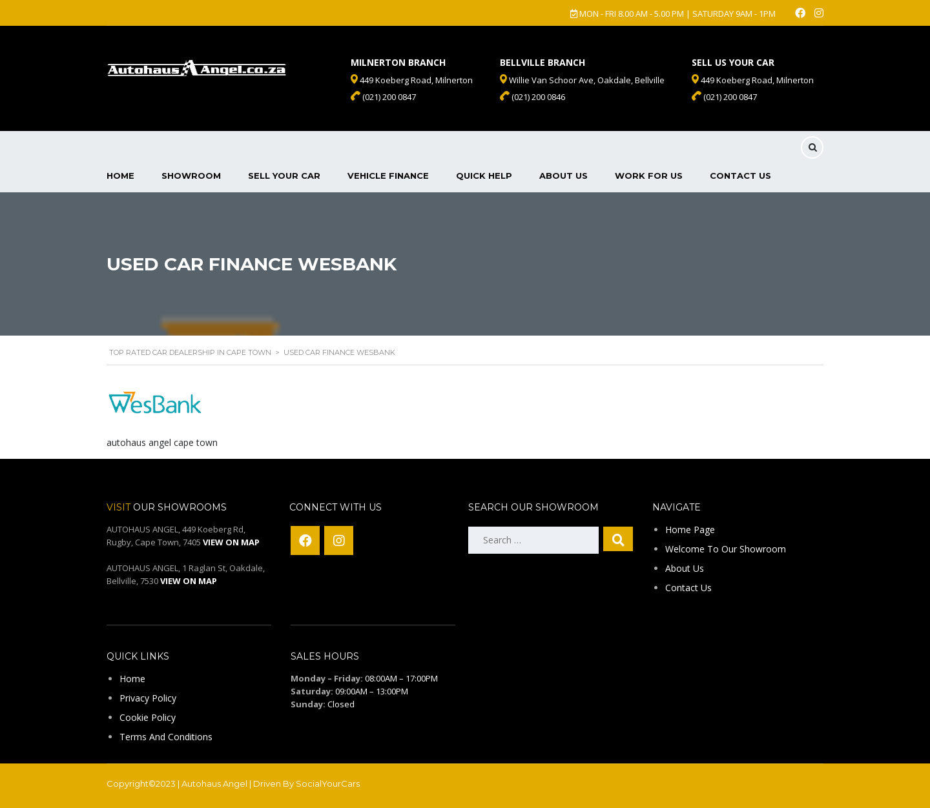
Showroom (191, 175)
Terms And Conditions (165, 737)
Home (120, 175)
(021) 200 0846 (532, 97)
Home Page (690, 529)
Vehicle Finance (388, 175)
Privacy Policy (147, 698)
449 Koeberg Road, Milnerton (753, 80)
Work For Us (649, 175)
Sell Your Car (284, 175)
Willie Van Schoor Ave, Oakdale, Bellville (582, 80)
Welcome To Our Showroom (725, 549)
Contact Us (740, 175)
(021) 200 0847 (724, 97)
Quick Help (484, 175)
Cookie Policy (147, 717)
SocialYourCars (328, 783)
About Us (563, 175)
